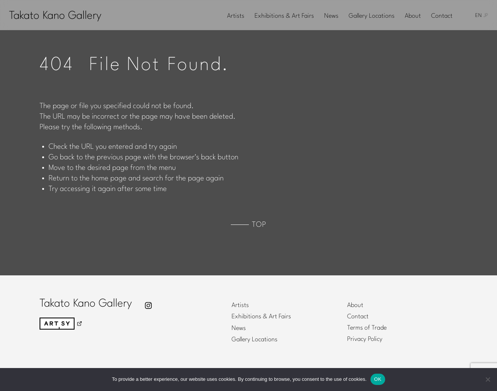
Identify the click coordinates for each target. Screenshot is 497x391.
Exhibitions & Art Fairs (284, 16)
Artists (235, 16)
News (331, 16)
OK (377, 379)
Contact (442, 16)
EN (478, 15)
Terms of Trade (367, 328)
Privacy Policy (365, 339)
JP (485, 15)
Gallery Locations (372, 16)
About (413, 16)
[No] (487, 379)
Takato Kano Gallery (55, 16)
